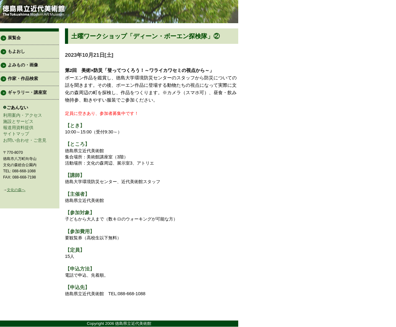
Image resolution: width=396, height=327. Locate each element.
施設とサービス (18, 121)
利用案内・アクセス (22, 115)
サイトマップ (16, 133)
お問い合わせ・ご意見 (24, 140)
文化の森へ (16, 190)
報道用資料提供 (18, 127)
